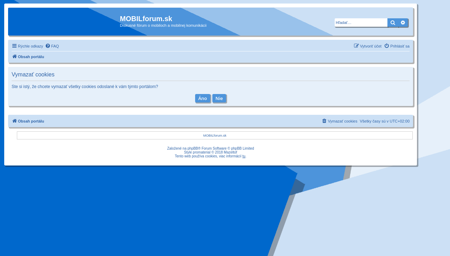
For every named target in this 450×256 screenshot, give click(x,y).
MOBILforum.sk (214, 135)
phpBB (192, 148)
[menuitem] (52, 46)
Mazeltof (230, 152)
